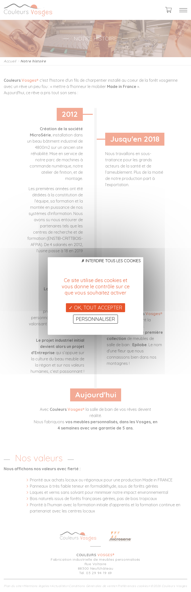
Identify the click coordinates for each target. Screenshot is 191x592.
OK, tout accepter (95, 307)
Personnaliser (95, 319)
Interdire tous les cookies (111, 260)
